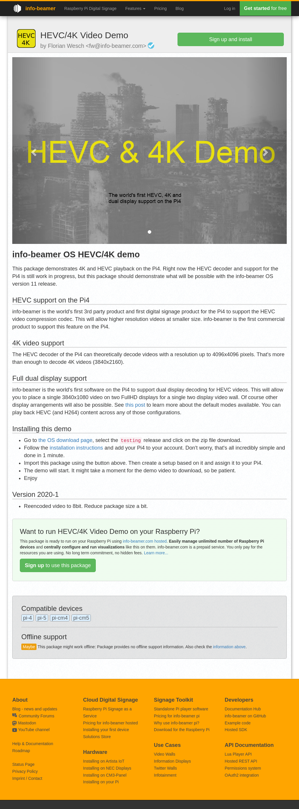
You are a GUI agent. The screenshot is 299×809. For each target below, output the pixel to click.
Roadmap (21, 750)
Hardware (95, 752)
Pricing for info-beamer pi (176, 716)
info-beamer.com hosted (145, 541)
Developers (239, 700)
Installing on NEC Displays (107, 768)
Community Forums (33, 716)
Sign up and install (230, 39)
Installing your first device (106, 729)
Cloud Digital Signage (110, 700)
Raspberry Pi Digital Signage (90, 8)
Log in (229, 8)
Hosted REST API (241, 761)
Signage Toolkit (173, 700)
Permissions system (243, 768)
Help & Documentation (32, 743)
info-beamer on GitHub (245, 716)
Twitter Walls (165, 768)
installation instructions (76, 448)
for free (265, 8)
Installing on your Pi (101, 782)
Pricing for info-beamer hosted (110, 723)
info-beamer (40, 8)
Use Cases (167, 745)
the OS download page (66, 440)
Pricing (160, 8)
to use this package (58, 565)
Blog (179, 8)
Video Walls (164, 754)
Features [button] (135, 8)
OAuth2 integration (242, 775)
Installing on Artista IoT (104, 761)
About (20, 700)
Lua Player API (238, 754)
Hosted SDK (236, 729)
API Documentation (249, 745)
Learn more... (156, 553)
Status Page (23, 764)
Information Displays (172, 761)
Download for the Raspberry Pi (182, 729)
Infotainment (165, 775)
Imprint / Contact (27, 778)
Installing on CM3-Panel (105, 775)
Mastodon (27, 723)
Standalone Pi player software (181, 709)
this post (135, 405)
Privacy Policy (25, 771)
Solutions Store (97, 736)
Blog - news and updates (34, 709)
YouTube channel (34, 729)
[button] (32, 150)
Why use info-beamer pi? (176, 723)
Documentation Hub (243, 709)
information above (229, 646)
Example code (238, 723)
